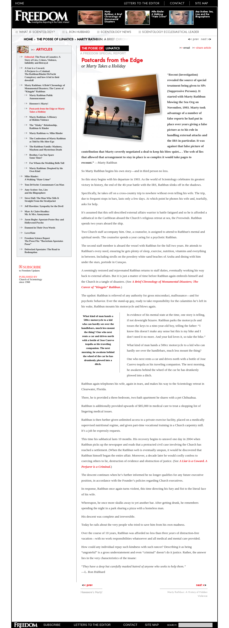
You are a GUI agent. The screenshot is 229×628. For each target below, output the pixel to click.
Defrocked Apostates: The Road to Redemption (42, 251)
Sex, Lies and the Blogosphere (204, 14)
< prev (193, 39)
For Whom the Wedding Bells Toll (46, 163)
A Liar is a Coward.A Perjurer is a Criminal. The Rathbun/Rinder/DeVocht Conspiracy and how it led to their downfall (42, 74)
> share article (201, 47)
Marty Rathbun (94, 171)
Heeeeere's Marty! (38, 103)
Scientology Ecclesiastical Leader (170, 32)
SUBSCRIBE (30, 267)
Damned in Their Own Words (40, 227)
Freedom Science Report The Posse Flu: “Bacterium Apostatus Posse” (44, 241)
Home (19, 3)
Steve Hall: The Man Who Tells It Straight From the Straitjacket (42, 199)
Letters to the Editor (141, 3)
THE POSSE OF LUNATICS (54, 39)
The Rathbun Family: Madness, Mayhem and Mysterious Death (45, 148)
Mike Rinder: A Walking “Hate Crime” (38, 178)
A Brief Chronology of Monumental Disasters (113, 16)
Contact (177, 3)
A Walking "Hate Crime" (159, 14)
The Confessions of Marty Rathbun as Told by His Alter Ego (47, 140)
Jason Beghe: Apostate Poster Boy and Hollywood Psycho (44, 221)
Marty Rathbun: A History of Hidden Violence (43, 118)
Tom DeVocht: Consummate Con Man (44, 184)
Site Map (201, 3)
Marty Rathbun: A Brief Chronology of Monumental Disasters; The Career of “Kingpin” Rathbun (45, 88)
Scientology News (116, 32)
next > (206, 39)
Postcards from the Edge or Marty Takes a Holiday (47, 110)
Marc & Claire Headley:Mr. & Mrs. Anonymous (37, 213)
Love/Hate (30, 233)
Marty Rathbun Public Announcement (41, 97)
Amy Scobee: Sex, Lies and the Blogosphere (36, 191)
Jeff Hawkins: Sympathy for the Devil (44, 206)
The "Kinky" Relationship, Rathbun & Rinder (43, 127)
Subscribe (52, 625)
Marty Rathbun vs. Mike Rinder (46, 133)
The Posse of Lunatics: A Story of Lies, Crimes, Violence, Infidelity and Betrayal (42, 60)
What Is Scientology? (37, 32)
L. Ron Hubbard (78, 32)
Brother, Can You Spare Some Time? (41, 156)
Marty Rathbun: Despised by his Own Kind (46, 170)
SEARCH (172, 625)
